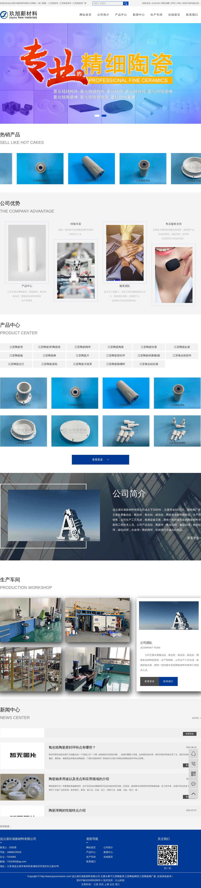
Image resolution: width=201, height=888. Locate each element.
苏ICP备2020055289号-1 (90, 880)
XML (179, 3)
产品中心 (121, 14)
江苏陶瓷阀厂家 (79, 3)
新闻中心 (139, 14)
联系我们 (192, 14)
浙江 (117, 884)
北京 (112, 884)
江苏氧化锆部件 (182, 355)
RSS (173, 3)
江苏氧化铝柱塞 (149, 364)
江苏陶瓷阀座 (116, 347)
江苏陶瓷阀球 (65, 3)
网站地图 (165, 3)
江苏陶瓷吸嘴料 (115, 364)
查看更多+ (194, 538)
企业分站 (156, 3)
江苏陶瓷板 (16, 355)
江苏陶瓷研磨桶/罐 (149, 355)
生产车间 (157, 14)
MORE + (196, 718)
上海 (106, 884)
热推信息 (146, 3)
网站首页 (86, 14)
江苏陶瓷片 (82, 355)
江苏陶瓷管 (16, 347)
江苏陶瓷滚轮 (42, 180)
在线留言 (174, 14)
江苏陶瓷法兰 (16, 364)
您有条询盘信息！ (192, 3)
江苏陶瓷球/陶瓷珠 (49, 347)
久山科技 (119, 880)
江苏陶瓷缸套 (182, 347)
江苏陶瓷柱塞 (149, 347)
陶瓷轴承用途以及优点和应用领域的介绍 (79, 779)
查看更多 (150, 681)
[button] (97, 116)
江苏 (96, 884)
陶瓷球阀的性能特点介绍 (67, 811)
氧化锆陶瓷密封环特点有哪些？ (72, 748)
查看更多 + (100, 459)
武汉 (101, 884)
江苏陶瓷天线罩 (82, 364)
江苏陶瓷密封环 (115, 355)
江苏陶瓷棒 (49, 355)
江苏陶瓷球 (53, 3)
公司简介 (103, 14)
